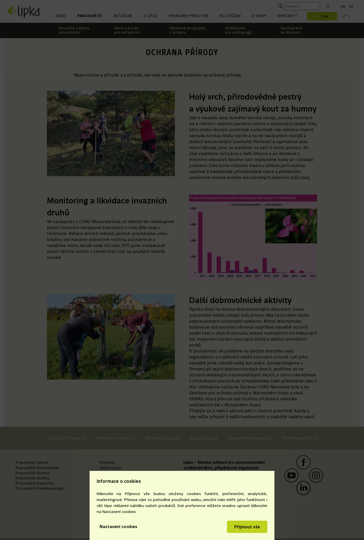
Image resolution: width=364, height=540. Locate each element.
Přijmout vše (247, 526)
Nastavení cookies (118, 526)
